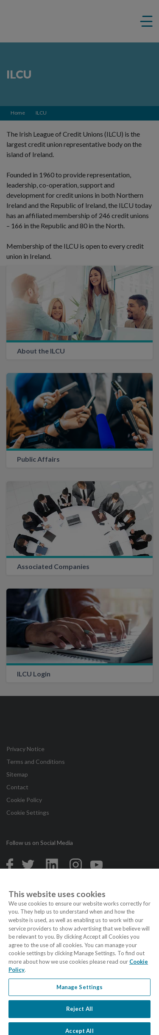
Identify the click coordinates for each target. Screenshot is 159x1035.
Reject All (79, 1012)
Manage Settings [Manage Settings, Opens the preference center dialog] (79, 990)
